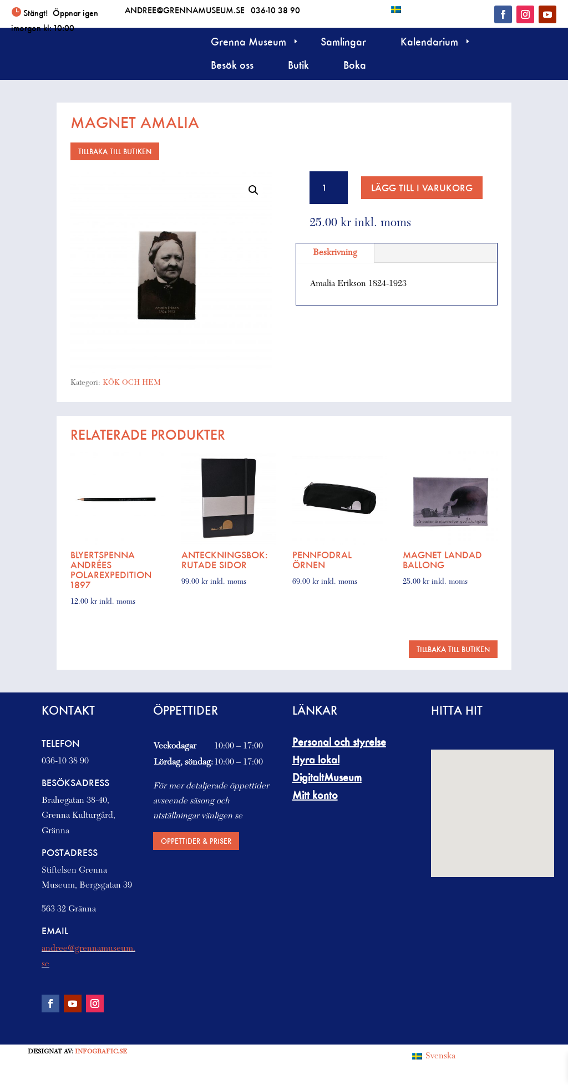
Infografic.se (101, 1051)
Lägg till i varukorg (422, 187)
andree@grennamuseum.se (185, 10)
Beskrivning (335, 252)
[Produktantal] (329, 187)
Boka (354, 66)
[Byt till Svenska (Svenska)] (434, 1056)
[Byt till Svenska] (396, 9)
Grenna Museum (248, 43)
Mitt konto (315, 795)
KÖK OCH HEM (132, 383)
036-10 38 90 (275, 10)
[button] (253, 190)
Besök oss (232, 66)
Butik (298, 66)
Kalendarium (429, 43)
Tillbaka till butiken (114, 151)
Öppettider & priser (196, 840)
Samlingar (343, 43)
